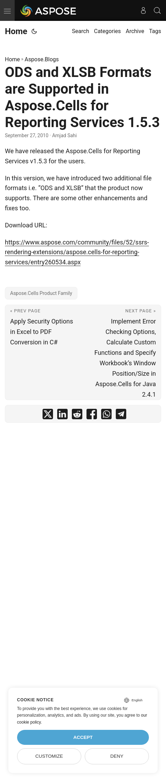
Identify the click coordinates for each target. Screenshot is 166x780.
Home (16, 31)
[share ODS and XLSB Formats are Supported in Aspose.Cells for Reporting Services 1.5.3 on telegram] (121, 415)
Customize (49, 756)
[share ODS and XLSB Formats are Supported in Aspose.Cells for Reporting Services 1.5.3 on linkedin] (62, 415)
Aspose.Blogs (42, 59)
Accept (83, 737)
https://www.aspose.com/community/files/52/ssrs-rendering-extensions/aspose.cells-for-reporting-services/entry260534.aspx (77, 252)
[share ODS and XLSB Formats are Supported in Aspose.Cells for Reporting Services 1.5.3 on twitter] (48, 415)
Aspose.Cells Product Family (41, 293)
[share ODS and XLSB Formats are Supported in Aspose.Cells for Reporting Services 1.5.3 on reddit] (77, 415)
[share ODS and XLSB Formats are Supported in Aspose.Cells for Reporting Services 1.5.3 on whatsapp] (106, 415)
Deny (116, 756)
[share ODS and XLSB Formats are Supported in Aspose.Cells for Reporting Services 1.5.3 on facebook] (91, 415)
